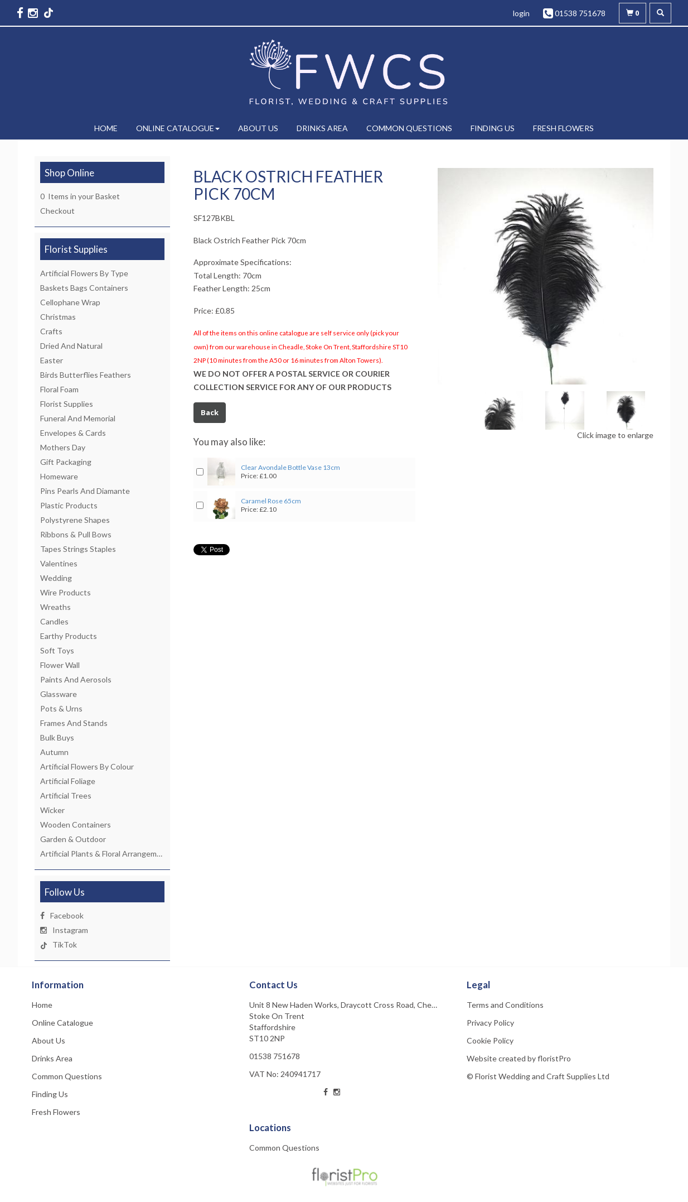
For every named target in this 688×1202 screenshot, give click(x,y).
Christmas (58, 316)
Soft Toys (57, 650)
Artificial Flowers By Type (84, 273)
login (521, 13)
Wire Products (65, 592)
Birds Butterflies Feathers (85, 374)
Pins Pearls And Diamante (85, 491)
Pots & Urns (61, 708)
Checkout (57, 210)
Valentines (58, 563)
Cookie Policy (490, 1040)
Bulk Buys (57, 737)
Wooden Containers (75, 824)
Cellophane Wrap (70, 302)
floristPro (554, 1058)
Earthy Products (68, 636)
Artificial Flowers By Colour (87, 766)
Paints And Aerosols (76, 679)
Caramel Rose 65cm (271, 501)
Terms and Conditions (505, 1004)
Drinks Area (322, 128)
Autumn (54, 752)
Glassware (58, 694)
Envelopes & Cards (73, 432)
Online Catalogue (178, 128)
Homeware (59, 476)
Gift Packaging (65, 462)
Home (106, 128)
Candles (54, 621)
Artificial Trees (65, 795)
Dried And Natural (71, 345)
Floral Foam (59, 389)
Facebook (67, 915)
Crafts (51, 331)
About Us (258, 128)
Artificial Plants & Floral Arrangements (106, 853)
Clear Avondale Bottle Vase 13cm (290, 467)
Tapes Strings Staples (78, 549)
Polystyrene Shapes (75, 520)
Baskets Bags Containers (84, 287)
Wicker (52, 810)
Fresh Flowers (563, 128)
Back (210, 412)
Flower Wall (60, 665)
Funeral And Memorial (77, 418)
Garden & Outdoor (73, 839)
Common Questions (409, 128)
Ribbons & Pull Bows (76, 534)
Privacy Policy (490, 1022)
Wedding (56, 578)
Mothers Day (62, 447)
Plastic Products (69, 505)
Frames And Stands (74, 723)
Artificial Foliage (67, 781)
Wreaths (55, 607)
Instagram (70, 930)
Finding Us (493, 128)
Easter (51, 360)
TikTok (64, 944)
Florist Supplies (66, 403)
